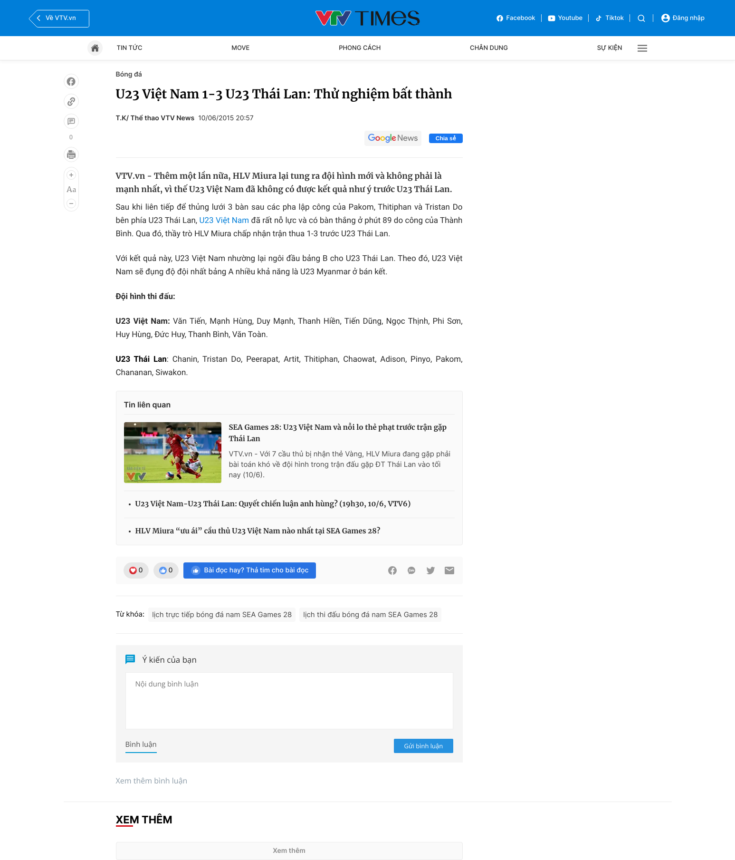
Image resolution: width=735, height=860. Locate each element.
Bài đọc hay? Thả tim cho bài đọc (250, 570)
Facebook (515, 18)
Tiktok (609, 18)
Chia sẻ (446, 138)
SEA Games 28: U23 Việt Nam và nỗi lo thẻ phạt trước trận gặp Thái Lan (338, 433)
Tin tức (130, 48)
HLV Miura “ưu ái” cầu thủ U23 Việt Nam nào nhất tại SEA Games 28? (258, 531)
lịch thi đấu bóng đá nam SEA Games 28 (370, 614)
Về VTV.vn (55, 18)
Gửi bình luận (423, 746)
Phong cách (360, 48)
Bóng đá (129, 74)
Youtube (565, 18)
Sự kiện (609, 48)
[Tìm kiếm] (641, 18)
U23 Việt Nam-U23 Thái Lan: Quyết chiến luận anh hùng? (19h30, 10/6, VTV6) (273, 504)
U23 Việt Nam (224, 220)
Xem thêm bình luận (152, 780)
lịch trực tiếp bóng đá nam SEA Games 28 (222, 614)
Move (240, 48)
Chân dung (489, 48)
